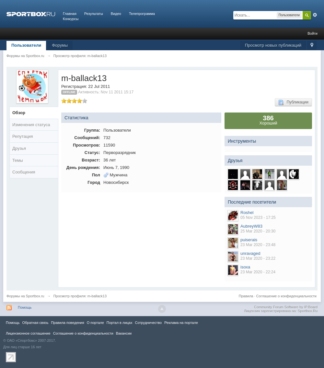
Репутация (22, 136)
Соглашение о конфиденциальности (286, 296)
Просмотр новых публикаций (273, 45)
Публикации (293, 102)
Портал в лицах (120, 323)
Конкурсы (70, 19)
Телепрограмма (142, 14)
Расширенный (315, 15)
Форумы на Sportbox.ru (25, 296)
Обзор (18, 112)
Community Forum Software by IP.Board (286, 307)
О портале (95, 323)
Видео (116, 14)
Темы (17, 160)
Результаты (93, 14)
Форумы (60, 45)
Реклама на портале (181, 323)
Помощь (25, 307)
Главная (69, 14)
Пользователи (26, 45)
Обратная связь (35, 323)
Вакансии (124, 333)
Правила (246, 296)
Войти (312, 33)
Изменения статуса (31, 124)
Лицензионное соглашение (28, 333)
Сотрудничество (148, 323)
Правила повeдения (67, 323)
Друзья (19, 148)
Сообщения (23, 172)
